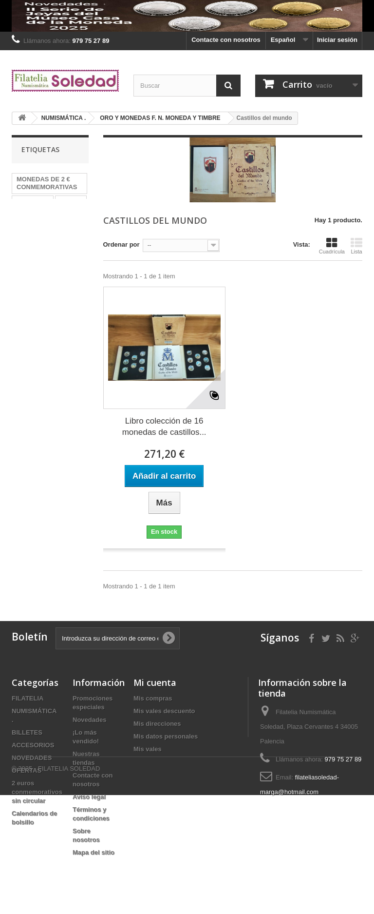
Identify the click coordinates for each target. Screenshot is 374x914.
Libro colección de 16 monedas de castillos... (164, 426)
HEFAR (70, 201)
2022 (24, 245)
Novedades (89, 719)
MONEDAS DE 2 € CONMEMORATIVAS (47, 183)
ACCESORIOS (33, 745)
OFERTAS (26, 770)
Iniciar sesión (337, 39)
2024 (66, 230)
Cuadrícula (332, 245)
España (28, 260)
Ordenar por (121, 244)
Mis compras (152, 698)
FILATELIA (27, 698)
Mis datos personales (165, 736)
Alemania (31, 216)
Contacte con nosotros (226, 39)
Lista (356, 245)
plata (63, 216)
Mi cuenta (154, 682)
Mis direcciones (157, 723)
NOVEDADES (32, 757)
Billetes (53, 245)
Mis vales (147, 749)
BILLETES (27, 732)
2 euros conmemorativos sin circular (37, 791)
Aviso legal (89, 796)
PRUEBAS (32, 230)
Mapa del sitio (93, 852)
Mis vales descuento (164, 711)
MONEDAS (33, 201)
